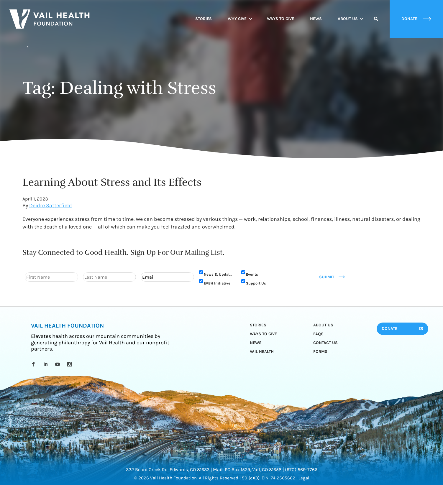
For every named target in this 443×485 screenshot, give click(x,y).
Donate (389, 328)
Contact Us (325, 342)
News (316, 18)
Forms (320, 351)
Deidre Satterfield (50, 205)
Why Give (237, 18)
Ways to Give (280, 18)
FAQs (318, 333)
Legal (303, 478)
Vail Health (262, 351)
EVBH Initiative (217, 283)
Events (252, 274)
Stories (203, 18)
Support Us (256, 283)
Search (376, 24)
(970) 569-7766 (301, 469)
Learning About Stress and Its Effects (111, 182)
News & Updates (219, 274)
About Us (348, 18)
